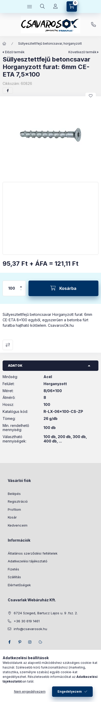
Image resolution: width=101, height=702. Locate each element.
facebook (9, 642)
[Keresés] (42, 6)
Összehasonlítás (8, 345)
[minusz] (21, 292)
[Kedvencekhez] (90, 96)
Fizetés (13, 569)
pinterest (20, 642)
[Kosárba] (63, 288)
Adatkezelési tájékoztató (27, 561)
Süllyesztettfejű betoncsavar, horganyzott (50, 43)
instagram (30, 642)
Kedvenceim (17, 525)
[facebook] (8, 90)
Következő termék (82, 52)
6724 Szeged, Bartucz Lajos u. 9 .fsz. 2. (46, 613)
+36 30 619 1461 (93, 24)
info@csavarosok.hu (30, 629)
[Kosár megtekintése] (72, 6)
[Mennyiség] (12, 288)
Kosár (12, 517)
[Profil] (55, 6)
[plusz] (21, 284)
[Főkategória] (4, 43)
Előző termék (15, 52)
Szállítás (14, 577)
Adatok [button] (15, 365)
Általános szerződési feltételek (32, 553)
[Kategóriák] (29, 6)
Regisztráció (18, 501)
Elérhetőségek (19, 585)
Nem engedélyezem (30, 691)
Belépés (14, 494)
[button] (50, 138)
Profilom (14, 509)
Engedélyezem (69, 691)
